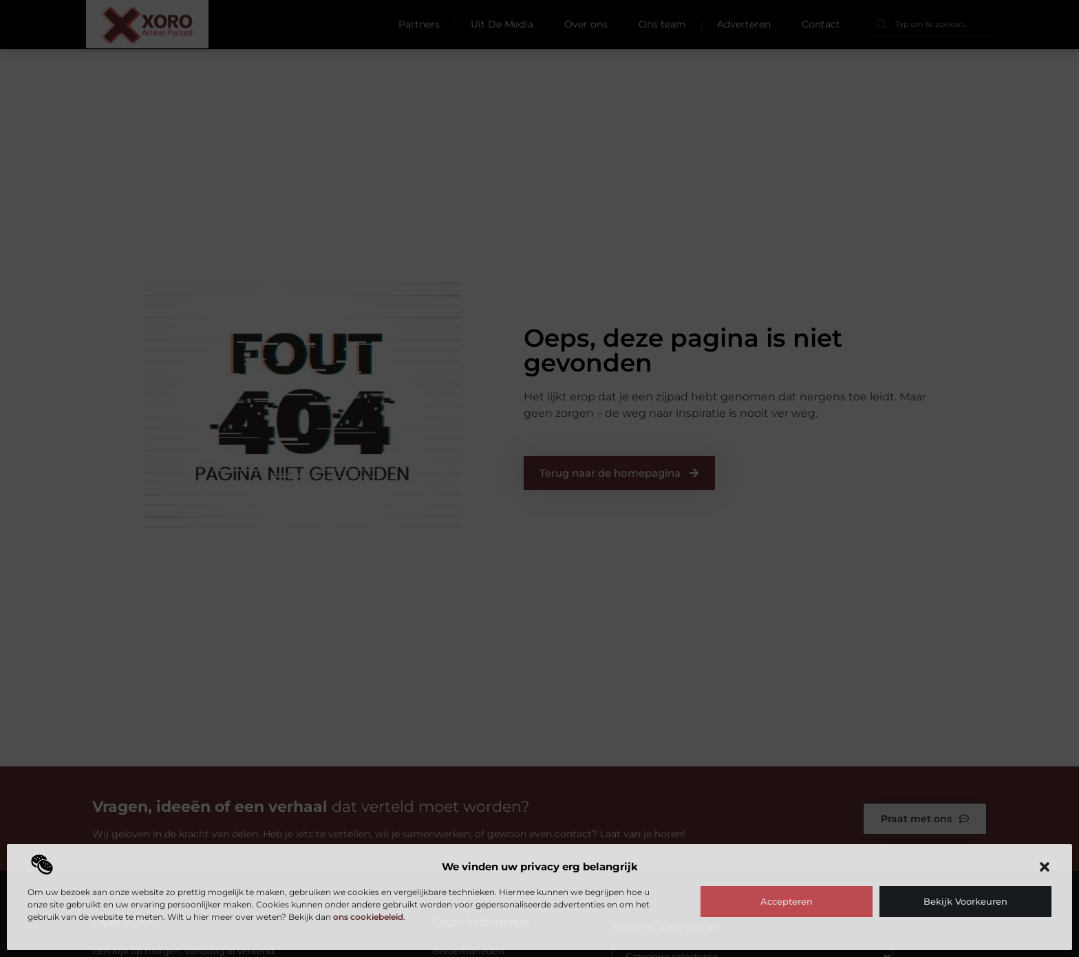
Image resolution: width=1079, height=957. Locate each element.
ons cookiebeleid (368, 917)
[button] (1044, 867)
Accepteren (786, 901)
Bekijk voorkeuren (965, 901)
